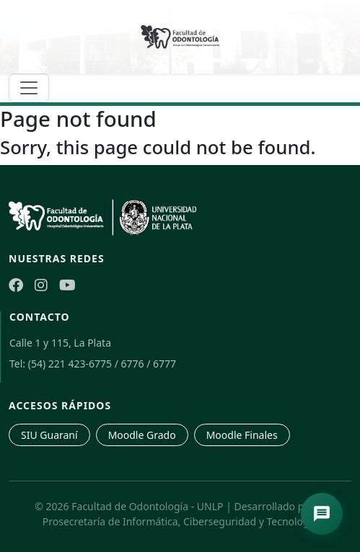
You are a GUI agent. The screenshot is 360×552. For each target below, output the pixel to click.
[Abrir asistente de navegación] (322, 514)
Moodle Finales (242, 435)
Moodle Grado (142, 435)
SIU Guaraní (49, 435)
